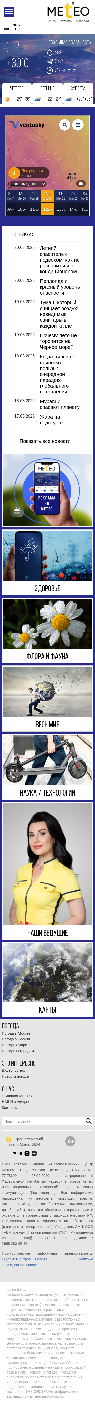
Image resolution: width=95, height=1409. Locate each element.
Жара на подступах (52, 424)
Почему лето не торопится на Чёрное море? (58, 346)
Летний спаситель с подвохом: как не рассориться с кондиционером (60, 264)
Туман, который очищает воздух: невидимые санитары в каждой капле (59, 318)
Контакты (10, 1113)
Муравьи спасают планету (60, 409)
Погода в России (16, 1044)
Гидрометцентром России (24, 1264)
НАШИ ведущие (15, 1107)
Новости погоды (15, 1081)
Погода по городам (18, 1056)
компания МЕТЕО (17, 1101)
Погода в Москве (16, 1038)
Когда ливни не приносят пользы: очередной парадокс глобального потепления (57, 379)
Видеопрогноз (14, 1075)
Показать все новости (45, 446)
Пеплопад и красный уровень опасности (60, 291)
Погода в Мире (14, 1050)
